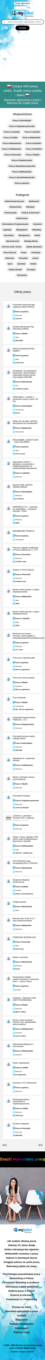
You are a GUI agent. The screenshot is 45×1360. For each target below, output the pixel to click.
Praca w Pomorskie (12, 155)
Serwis (35, 258)
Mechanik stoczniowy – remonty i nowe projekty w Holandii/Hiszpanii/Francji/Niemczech (28, 636)
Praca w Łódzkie (11, 137)
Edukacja (30, 207)
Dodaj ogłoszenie (22, 3)
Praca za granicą (22, 183)
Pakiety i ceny (22, 1332)
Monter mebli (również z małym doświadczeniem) (26, 591)
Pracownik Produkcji (21, 796)
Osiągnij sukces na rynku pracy (22, 1262)
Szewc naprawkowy (21, 1063)
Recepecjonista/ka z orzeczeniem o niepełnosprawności (21, 1101)
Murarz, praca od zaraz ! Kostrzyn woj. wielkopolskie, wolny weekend (24, 1022)
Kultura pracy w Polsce (21, 1291)
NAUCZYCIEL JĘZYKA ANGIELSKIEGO (23, 486)
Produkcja (35, 252)
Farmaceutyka (10, 213)
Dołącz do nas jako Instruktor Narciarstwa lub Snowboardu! (25, 422)
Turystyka (31, 269)
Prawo (23, 252)
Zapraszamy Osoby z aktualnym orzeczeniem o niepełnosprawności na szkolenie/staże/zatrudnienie (25, 465)
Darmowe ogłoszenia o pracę (21, 1311)
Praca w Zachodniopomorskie (22, 177)
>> (40, 1145)
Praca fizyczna (10, 252)
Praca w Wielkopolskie (22, 172)
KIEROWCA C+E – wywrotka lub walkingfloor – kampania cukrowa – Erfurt (25, 509)
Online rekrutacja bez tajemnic (21, 1249)
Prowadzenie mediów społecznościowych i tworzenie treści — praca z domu (26, 979)
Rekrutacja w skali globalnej (22, 1286)
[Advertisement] (22, 56)
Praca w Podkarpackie (11, 149)
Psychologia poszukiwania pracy (21, 1274)
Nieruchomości (12, 241)
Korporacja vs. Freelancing (21, 1299)
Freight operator (19, 902)
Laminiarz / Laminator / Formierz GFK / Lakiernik (23, 817)
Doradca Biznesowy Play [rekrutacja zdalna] (23, 328)
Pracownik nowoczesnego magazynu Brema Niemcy (24, 306)
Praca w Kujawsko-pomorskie (22, 126)
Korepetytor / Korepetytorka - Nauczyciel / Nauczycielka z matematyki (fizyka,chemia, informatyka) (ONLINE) (25, 374)
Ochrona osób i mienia (11, 247)
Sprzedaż (21, 264)
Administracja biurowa (14, 201)
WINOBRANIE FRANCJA (23, 531)
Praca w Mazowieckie (12, 143)
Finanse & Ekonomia (30, 213)
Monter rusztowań (20, 957)
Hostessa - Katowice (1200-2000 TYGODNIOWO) (24, 999)
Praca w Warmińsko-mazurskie (22, 166)
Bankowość (34, 201)
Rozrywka (23, 258)
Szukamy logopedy (21, 1124)
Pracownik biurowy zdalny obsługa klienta (24, 737)
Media (37, 235)
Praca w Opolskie (33, 143)
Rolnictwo (9, 258)
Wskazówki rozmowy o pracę (21, 1253)
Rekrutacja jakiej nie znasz (21, 1266)
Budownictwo (15, 207)
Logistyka (7, 230)
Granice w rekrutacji (21, 1295)
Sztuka (33, 264)
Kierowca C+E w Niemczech (25, 1083)
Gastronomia (21, 218)
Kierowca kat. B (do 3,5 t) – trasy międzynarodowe (24, 919)
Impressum (21, 1328)
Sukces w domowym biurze (21, 1258)
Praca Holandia (19, 698)
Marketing (36, 230)
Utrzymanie (9, 235)
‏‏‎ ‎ (25, 7)
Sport (10, 264)
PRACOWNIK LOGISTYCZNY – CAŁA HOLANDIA (26, 441)
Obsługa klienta (31, 241)
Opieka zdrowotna (34, 247)
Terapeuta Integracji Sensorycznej (21, 881)
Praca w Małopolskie (31, 137)
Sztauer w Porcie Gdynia (23, 570)
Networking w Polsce (22, 1278)
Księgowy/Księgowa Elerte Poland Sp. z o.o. (24, 719)
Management (21, 230)
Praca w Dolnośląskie (22, 120)
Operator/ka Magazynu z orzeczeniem (23, 1045)
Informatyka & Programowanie (15, 224)
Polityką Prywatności (27, 1352)
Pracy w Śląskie (32, 155)
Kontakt (21, 1315)
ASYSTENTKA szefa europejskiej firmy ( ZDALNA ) (25, 862)
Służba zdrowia (15, 269)
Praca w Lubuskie (32, 132)
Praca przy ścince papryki (24, 678)
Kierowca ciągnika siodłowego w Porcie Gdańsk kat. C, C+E (25, 549)
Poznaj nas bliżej (21, 1307)
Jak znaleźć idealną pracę (21, 1241)
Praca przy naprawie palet (24, 658)
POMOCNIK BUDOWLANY (24, 937)
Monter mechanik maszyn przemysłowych (24, 778)
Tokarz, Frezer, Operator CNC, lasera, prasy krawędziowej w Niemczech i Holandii (26, 839)
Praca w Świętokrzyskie (22, 160)
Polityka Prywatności (22, 1324)
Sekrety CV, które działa (21, 1245)
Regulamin (21, 1319)
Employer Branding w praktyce (21, 1282)
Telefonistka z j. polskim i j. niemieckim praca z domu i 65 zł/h (25, 399)
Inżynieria (37, 224)
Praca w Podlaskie (34, 149)
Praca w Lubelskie (12, 132)
